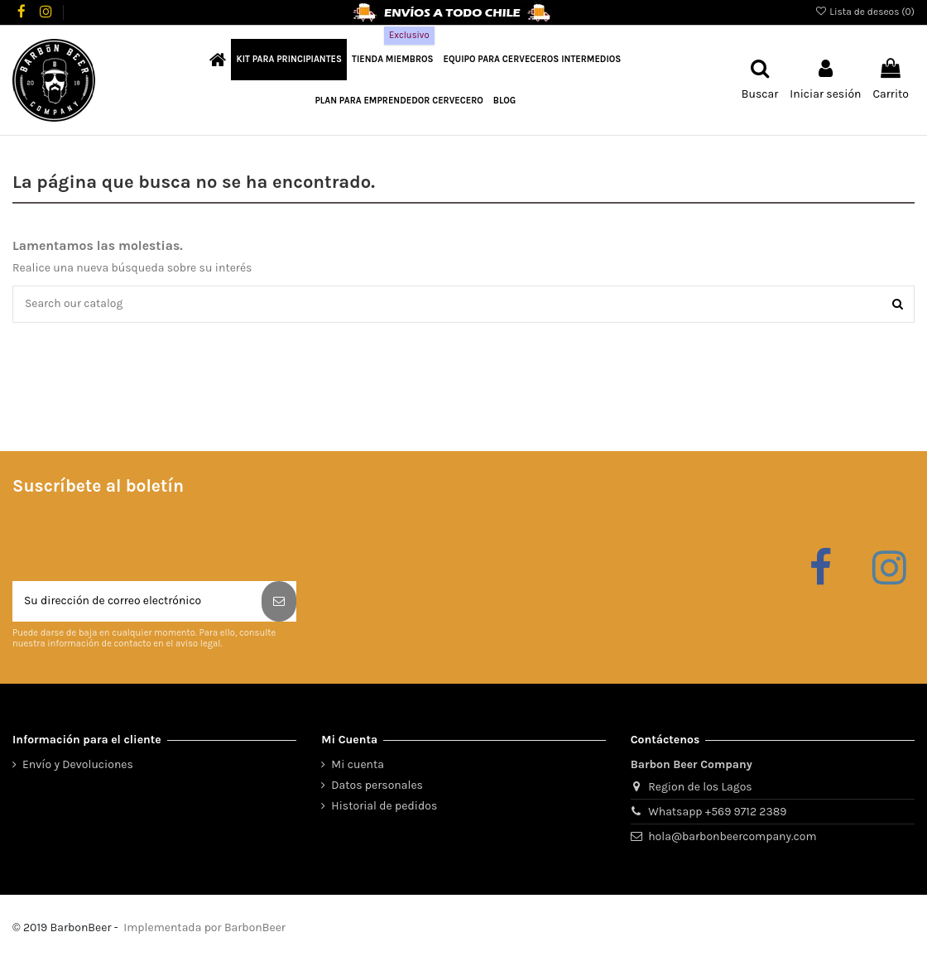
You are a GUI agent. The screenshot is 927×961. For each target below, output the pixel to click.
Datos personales (377, 786)
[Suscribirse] (279, 602)
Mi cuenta (357, 765)
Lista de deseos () (864, 11)
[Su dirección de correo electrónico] (137, 602)
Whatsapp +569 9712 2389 (717, 812)
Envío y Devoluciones (77, 765)
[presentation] (138, 541)
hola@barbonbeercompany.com (732, 837)
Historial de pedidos (384, 807)
